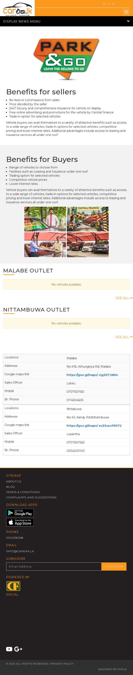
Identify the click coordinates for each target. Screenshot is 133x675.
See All (124, 298)
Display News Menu (66, 21)
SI (109, 3)
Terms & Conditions (23, 492)
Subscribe (114, 566)
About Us (13, 481)
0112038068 (14, 538)
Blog (10, 487)
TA (113, 3)
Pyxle (122, 669)
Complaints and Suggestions (31, 497)
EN (104, 3)
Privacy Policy (62, 663)
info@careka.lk (20, 551)
